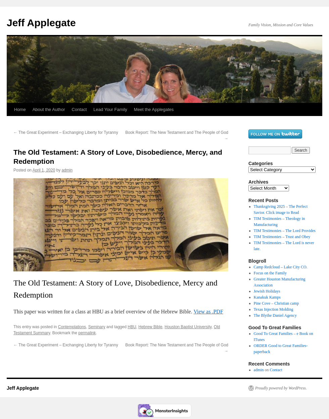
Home (20, 109)
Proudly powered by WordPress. (281, 388)
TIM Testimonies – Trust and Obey (282, 236)
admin (67, 170)
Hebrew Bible (150, 327)
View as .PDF (208, 311)
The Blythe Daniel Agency (275, 315)
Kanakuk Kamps (267, 297)
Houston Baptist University (187, 327)
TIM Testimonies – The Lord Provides (285, 230)
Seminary (96, 327)
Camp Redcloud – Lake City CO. (281, 267)
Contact (79, 109)
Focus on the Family (270, 273)
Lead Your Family (110, 109)
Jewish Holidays (267, 291)
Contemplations (72, 327)
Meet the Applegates (154, 109)
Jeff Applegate (41, 22)
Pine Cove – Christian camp (276, 303)
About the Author (49, 109)
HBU (132, 327)
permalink (87, 333)
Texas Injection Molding (273, 309)
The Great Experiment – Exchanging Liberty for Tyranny (65, 132)
